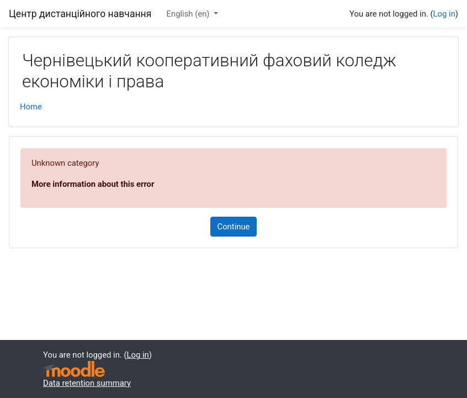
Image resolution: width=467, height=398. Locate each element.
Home (31, 107)
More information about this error (92, 184)
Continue (233, 227)
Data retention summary (87, 383)
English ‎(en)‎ (189, 14)
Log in (444, 14)
